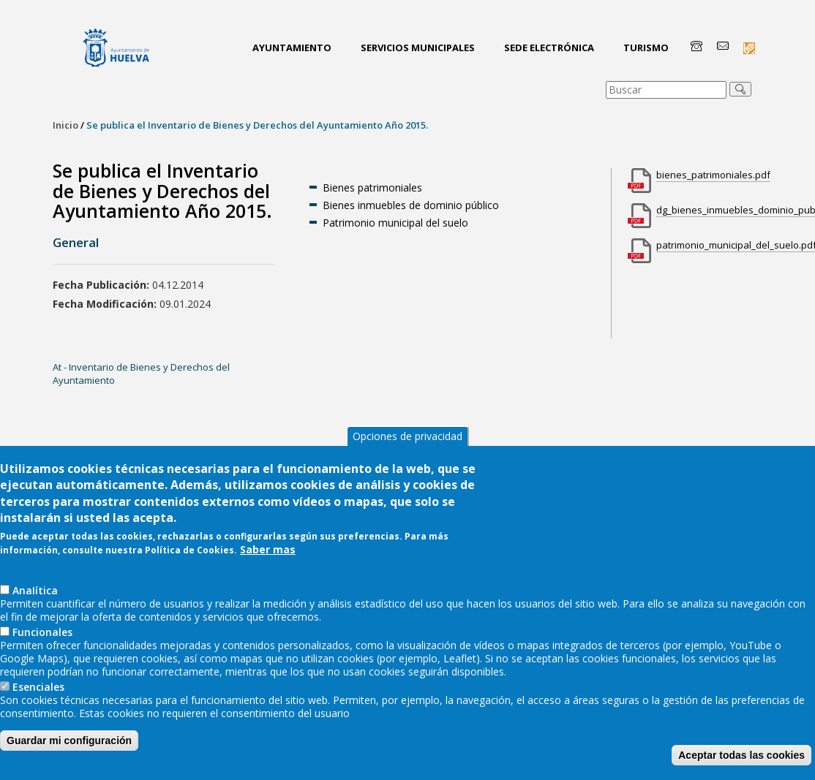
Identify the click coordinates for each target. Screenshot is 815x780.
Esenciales (38, 687)
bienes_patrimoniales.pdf (713, 174)
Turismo (646, 47)
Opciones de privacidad (407, 436)
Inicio (65, 125)
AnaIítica (35, 591)
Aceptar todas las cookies (741, 756)
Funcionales (42, 633)
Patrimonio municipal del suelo (395, 223)
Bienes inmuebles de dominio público (411, 205)
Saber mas (268, 550)
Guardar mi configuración (69, 741)
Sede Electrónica (549, 47)
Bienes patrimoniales (374, 187)
